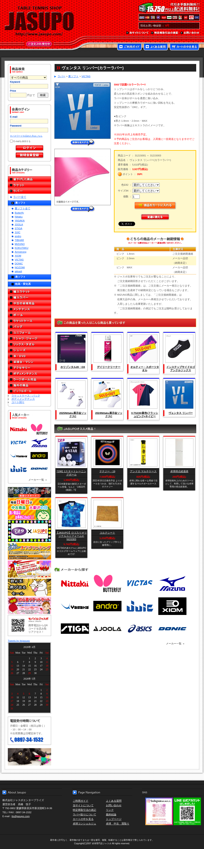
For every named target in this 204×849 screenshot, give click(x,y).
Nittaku (19, 216)
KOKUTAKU (21, 247)
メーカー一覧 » (37, 479)
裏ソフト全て (22, 208)
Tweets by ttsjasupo (19, 640)
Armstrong (20, 251)
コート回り (17, 402)
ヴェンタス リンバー (180, 412)
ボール (29, 315)
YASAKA (20, 220)
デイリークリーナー (108, 366)
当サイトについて (137, 33)
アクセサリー (29, 368)
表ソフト (20, 276)
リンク (110, 809)
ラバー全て (19, 196)
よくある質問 (155, 47)
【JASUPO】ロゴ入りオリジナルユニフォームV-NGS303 (71, 536)
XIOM (18, 255)
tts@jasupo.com (21, 816)
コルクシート (107, 532)
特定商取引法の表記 (164, 33)
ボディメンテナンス (29, 374)
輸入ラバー (29, 297)
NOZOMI (20, 267)
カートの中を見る (184, 47)
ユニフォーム (29, 333)
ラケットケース (29, 321)
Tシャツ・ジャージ (29, 338)
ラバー (29, 191)
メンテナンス (29, 309)
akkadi (18, 271)
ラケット (29, 185)
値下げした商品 (29, 179)
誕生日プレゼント (29, 569)
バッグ (29, 327)
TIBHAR (19, 240)
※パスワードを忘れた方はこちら (26, 136)
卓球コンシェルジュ (84, 823)
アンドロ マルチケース (143, 471)
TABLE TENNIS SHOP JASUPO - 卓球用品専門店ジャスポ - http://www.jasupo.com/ (39, 21)
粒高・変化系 (23, 283)
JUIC (17, 232)
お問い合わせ (190, 33)
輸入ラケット (29, 292)
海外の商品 (29, 385)
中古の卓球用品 (29, 303)
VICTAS (19, 259)
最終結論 (111, 814)
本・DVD (29, 356)
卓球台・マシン (29, 362)
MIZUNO (20, 244)
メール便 (29, 756)
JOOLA (19, 224)
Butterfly (19, 212)
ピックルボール (29, 391)
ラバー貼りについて (84, 814)
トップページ (113, 819)
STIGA (18, 228)
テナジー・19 (107, 471)
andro (18, 236)
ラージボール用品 (29, 379)
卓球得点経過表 (179, 471)
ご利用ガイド (129, 47)
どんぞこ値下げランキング (29, 551)
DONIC (19, 263)
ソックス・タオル (29, 344)
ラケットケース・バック (25, 395)
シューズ (29, 350)
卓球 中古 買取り (117, 823)
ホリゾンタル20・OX (72, 366)
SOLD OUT (142, 348)
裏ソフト (20, 202)
